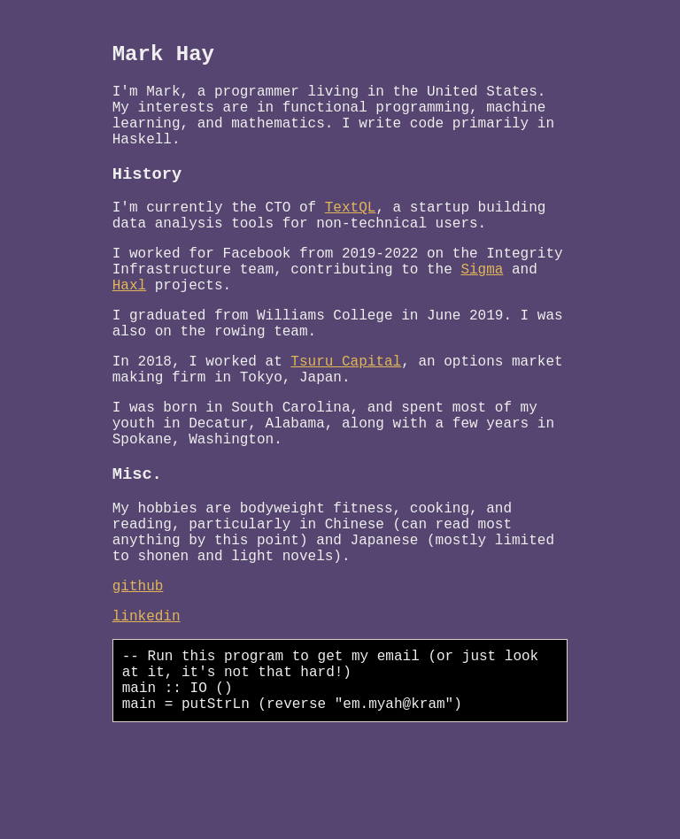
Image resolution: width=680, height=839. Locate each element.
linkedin (146, 703)
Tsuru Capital (345, 410)
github (138, 670)
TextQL (350, 232)
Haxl (129, 324)
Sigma (481, 304)
